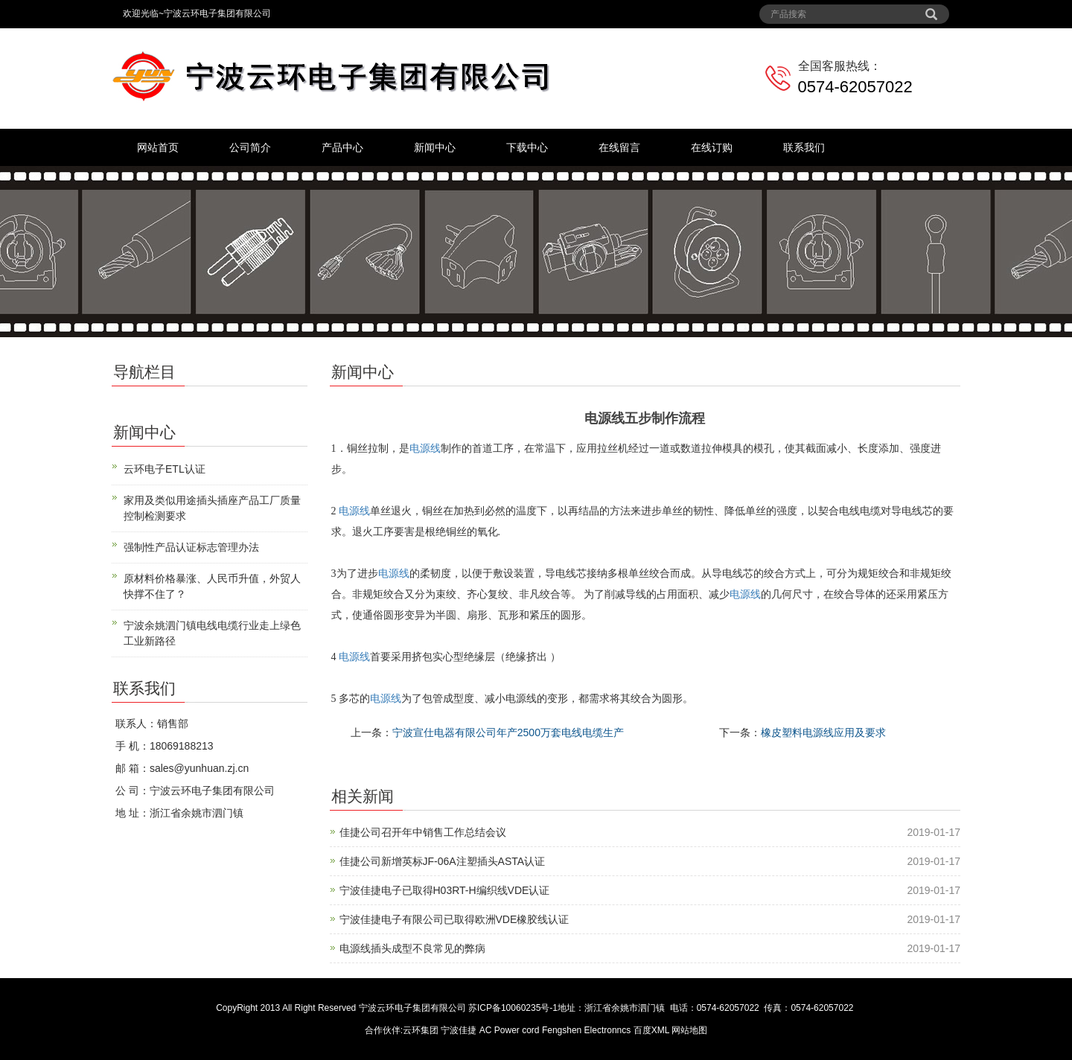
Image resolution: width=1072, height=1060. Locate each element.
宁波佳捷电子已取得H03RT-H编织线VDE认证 (444, 890)
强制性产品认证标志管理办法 (191, 547)
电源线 (425, 448)
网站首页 (158, 147)
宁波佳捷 (460, 1030)
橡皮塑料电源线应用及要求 (823, 732)
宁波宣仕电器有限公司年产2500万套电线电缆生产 (508, 732)
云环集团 (420, 1030)
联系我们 (804, 147)
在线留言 (619, 147)
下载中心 (527, 147)
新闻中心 (435, 147)
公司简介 (250, 147)
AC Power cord (509, 1030)
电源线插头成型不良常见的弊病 (412, 948)
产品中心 (342, 147)
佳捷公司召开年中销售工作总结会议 (422, 832)
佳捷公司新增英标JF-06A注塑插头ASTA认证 (442, 861)
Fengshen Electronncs (586, 1030)
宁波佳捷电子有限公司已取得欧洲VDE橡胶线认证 (454, 919)
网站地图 (689, 1030)
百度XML (651, 1030)
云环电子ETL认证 (164, 469)
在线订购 (712, 147)
